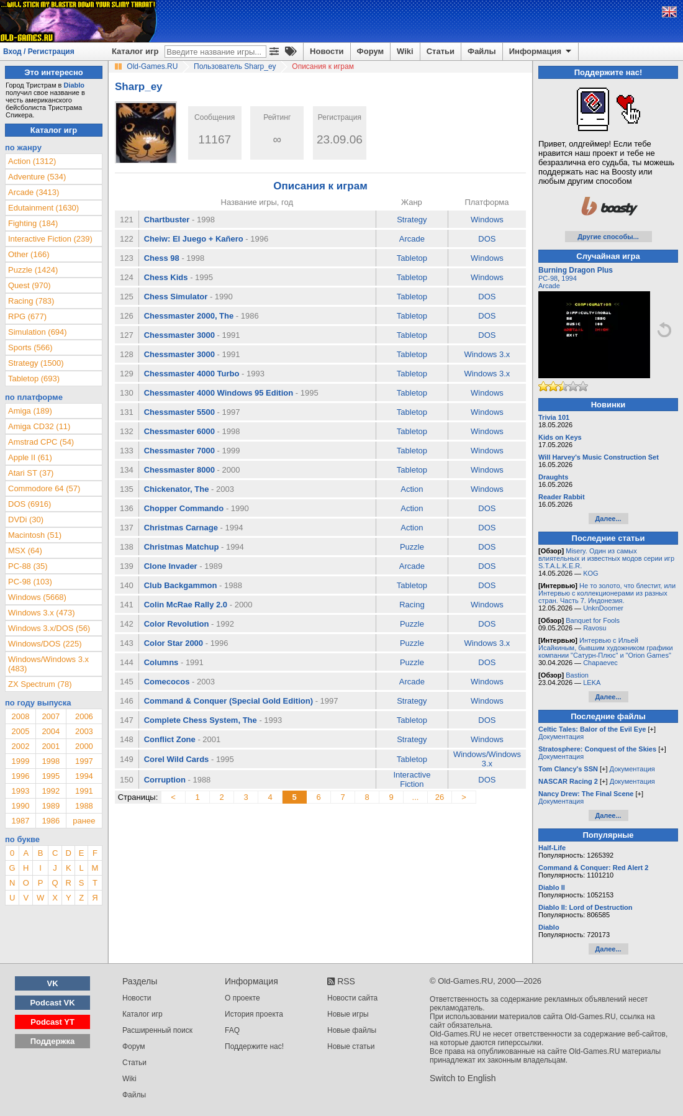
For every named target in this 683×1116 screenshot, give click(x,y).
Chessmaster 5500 (179, 412)
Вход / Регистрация (39, 51)
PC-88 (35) (28, 566)
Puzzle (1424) (33, 269)
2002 (20, 746)
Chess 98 (161, 258)
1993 (20, 791)
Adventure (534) (37, 176)
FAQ (232, 1030)
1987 (20, 820)
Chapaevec (600, 662)
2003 (84, 731)
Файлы (482, 51)
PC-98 (548, 278)
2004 (51, 731)
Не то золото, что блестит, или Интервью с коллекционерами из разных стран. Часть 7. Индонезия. (607, 593)
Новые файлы (351, 1030)
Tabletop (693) (34, 378)
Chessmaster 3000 (179, 335)
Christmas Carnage (181, 527)
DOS (486, 238)
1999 (20, 761)
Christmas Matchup (181, 546)
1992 (51, 791)
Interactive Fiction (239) (50, 238)
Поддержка (52, 1041)
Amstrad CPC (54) (41, 442)
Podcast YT (52, 1022)
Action (411, 489)
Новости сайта (352, 998)
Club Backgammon (180, 585)
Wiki (405, 51)
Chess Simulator (176, 296)
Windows (487, 219)
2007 (51, 716)
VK (52, 983)
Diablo (73, 85)
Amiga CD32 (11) (39, 426)
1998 (51, 761)
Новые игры (348, 1014)
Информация (541, 52)
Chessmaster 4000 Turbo (192, 373)
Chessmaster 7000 (179, 450)
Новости (327, 51)
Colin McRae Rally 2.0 (185, 604)
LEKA (591, 682)
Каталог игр (135, 51)
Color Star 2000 (173, 643)
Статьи (441, 51)
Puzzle (412, 546)
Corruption (165, 779)
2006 (84, 716)
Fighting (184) (33, 223)
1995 (51, 776)
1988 (84, 805)
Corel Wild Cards (176, 759)
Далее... (608, 518)
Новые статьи (351, 1046)
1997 (84, 761)
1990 (20, 805)
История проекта (254, 1014)
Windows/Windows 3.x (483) (48, 664)
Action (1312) (32, 161)
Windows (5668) (37, 597)
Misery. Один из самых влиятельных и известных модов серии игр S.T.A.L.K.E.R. (606, 558)
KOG (590, 573)
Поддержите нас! (254, 1046)
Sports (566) (30, 347)
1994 (84, 776)
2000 (84, 746)
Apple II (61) (30, 457)
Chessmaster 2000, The (189, 315)
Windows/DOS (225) (44, 643)
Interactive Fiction (411, 779)
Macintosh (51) (34, 535)
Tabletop (412, 258)
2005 (20, 731)
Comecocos (167, 681)
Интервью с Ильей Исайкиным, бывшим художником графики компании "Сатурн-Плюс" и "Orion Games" (605, 648)
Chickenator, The (176, 489)
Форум (370, 51)
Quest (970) (29, 285)
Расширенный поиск (157, 1030)
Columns (161, 662)
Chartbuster (167, 219)
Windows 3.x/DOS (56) (49, 628)
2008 (20, 716)
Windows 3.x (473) (41, 612)
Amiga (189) (30, 410)
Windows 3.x (487, 354)
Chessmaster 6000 (179, 431)
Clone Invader (170, 566)
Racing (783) (31, 301)
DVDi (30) (25, 519)
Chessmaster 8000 (179, 469)
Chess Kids (166, 277)
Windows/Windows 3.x (487, 759)
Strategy (412, 219)
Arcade (412, 238)
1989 (51, 805)
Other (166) (28, 254)
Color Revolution (176, 623)
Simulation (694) (37, 332)
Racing (411, 604)
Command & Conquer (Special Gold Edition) (228, 700)
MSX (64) (25, 550)
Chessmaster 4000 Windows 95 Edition (218, 392)
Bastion (577, 675)
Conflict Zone (170, 739)
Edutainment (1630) (43, 207)
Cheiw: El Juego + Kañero (193, 238)
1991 (84, 791)
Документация (561, 736)
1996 (20, 776)
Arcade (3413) (33, 192)
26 (439, 797)
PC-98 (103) (30, 581)
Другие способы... (608, 236)
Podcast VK (52, 1002)
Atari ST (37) (30, 473)
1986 (51, 820)
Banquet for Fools (593, 620)
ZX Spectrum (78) (40, 684)
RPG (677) (27, 316)
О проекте (242, 998)
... (415, 797)
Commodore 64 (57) (44, 488)
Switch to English (463, 1078)
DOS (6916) (29, 504)
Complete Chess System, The (200, 720)
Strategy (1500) (36, 363)
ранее (84, 820)
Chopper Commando (184, 508)
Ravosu (594, 628)
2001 (51, 746)
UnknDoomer (603, 608)
